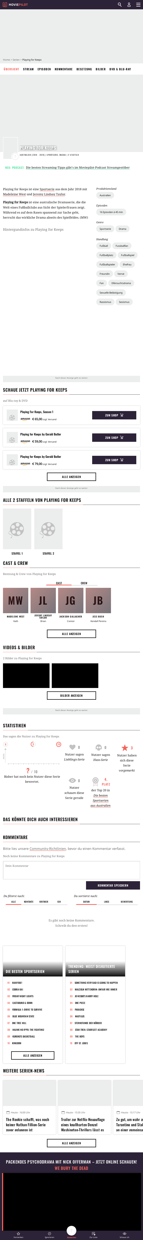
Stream (28, 69)
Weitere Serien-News (23, 1070)
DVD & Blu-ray (120, 69)
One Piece (80, 1003)
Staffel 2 (48, 553)
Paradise (80, 1009)
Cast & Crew (15, 563)
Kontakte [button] (29, 901)
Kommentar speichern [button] (113, 885)
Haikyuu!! (17, 983)
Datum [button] (86, 901)
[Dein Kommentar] (71, 870)
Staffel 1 (17, 553)
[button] (18, 1235)
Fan (102, 283)
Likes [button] (106, 901)
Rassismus (105, 302)
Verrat (120, 273)
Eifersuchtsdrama (121, 283)
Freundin (105, 273)
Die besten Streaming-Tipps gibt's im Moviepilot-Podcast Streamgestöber (78, 167)
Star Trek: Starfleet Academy (91, 1029)
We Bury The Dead (71, 1168)
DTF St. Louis (81, 1043)
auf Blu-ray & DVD (15, 400)
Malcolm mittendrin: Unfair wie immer (96, 989)
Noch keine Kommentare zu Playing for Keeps (34, 856)
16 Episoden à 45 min (111, 212)
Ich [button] (59, 901)
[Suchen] (119, 4)
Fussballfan (122, 245)
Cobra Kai (17, 989)
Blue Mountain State (23, 1016)
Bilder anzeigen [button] (71, 695)
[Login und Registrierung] (129, 4)
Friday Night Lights (23, 996)
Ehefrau (127, 264)
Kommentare (64, 69)
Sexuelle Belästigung (111, 292)
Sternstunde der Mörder (88, 1023)
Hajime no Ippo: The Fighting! (28, 1029)
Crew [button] (84, 583)
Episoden (44, 69)
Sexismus (124, 302)
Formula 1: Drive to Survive (27, 1009)
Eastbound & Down (22, 1003)
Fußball (104, 245)
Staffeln (73, 154)
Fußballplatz (106, 255)
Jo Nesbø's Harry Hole (86, 996)
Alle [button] (13, 901)
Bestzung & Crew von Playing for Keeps (29, 574)
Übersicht (11, 69)
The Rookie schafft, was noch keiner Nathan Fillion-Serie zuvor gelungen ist (27, 1124)
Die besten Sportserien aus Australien (100, 800)
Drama (122, 229)
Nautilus (80, 1016)
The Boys (80, 1036)
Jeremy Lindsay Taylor (49, 194)
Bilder (101, 69)
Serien (16, 59)
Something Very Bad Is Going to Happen (96, 983)
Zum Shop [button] (114, 415)
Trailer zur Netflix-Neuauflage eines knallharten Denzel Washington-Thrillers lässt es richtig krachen (83, 1124)
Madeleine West (14, 194)
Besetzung (84, 69)
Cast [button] (59, 583)
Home (6, 59)
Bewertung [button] (127, 901)
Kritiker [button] (43, 901)
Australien (105, 195)
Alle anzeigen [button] (71, 477)
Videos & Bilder (19, 647)
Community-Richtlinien (48, 848)
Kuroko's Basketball (23, 1036)
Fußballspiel (127, 255)
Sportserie (105, 229)
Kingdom (16, 1043)
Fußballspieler (107, 264)
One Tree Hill (19, 1023)
